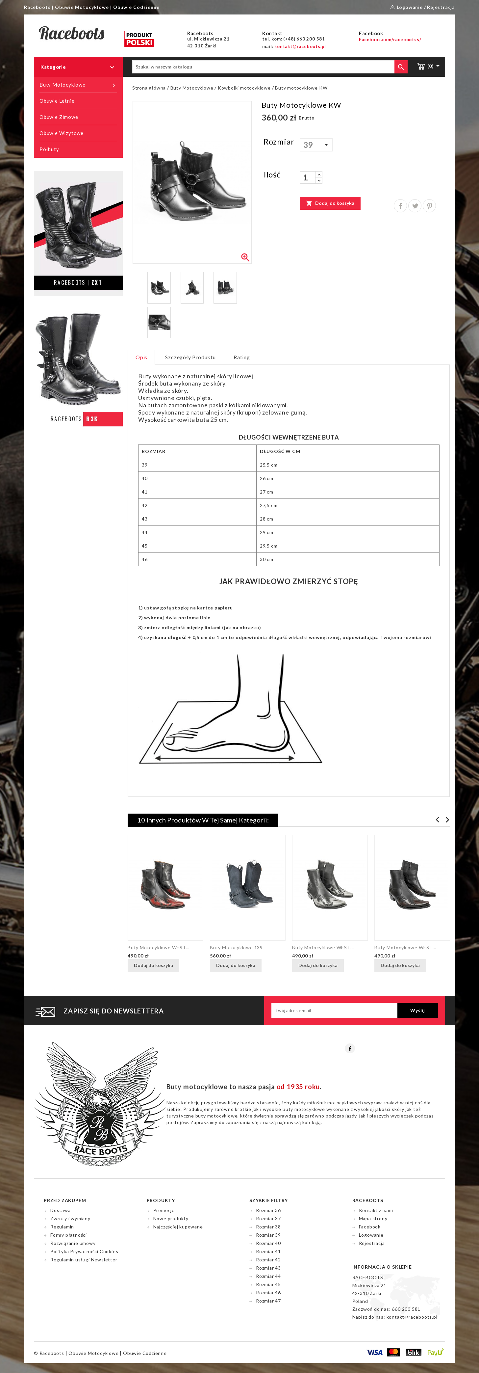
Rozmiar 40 (268, 1243)
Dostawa (60, 1210)
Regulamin (62, 1226)
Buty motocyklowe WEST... (158, 947)
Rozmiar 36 (268, 1210)
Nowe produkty (171, 1218)
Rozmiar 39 (268, 1235)
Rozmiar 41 (268, 1251)
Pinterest (429, 206)
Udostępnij (400, 206)
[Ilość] (307, 177)
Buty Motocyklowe (78, 85)
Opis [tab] (141, 357)
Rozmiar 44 (268, 1276)
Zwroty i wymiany (70, 1218)
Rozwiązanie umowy (73, 1243)
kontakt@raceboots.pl (412, 1317)
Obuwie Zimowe (58, 117)
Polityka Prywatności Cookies (84, 1251)
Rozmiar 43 (268, 1268)
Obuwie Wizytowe (61, 133)
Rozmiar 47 (268, 1301)
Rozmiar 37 (268, 1218)
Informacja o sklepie (382, 1267)
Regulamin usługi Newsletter (83, 1259)
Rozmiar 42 (268, 1259)
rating (242, 357)
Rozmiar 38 (268, 1226)
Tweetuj (415, 206)
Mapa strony (373, 1218)
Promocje (164, 1210)
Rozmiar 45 (268, 1284)
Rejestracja (372, 1243)
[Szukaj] (270, 66)
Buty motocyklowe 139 (236, 947)
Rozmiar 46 (268, 1292)
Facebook (350, 1048)
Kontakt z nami (376, 1210)
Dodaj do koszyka (330, 203)
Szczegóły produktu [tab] (190, 357)
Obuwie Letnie (56, 101)
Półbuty (49, 149)
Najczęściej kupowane (178, 1226)
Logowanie (371, 1235)
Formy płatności (68, 1235)
